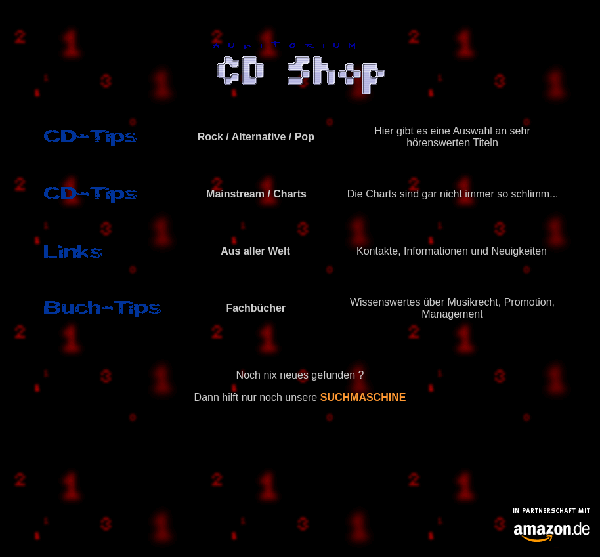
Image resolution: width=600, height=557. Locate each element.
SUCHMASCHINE (363, 397)
